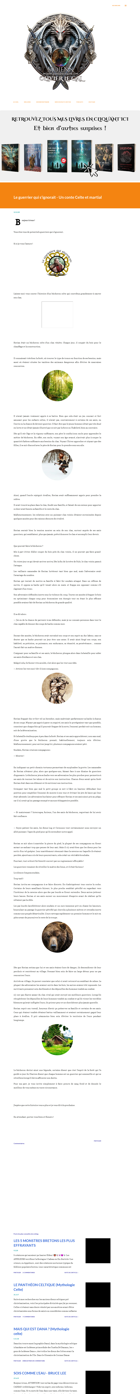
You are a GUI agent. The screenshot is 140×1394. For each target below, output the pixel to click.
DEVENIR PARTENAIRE (42, 102)
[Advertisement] (54, 1208)
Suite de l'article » (71, 1272)
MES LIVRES (27, 102)
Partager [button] (97, 1141)
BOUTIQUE (92, 102)
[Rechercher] (116, 5)
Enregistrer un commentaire (34, 1361)
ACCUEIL (15, 102)
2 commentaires (29, 1272)
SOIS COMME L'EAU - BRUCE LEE (40, 1373)
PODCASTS (79, 102)
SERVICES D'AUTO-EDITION (63, 102)
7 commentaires (29, 1317)
